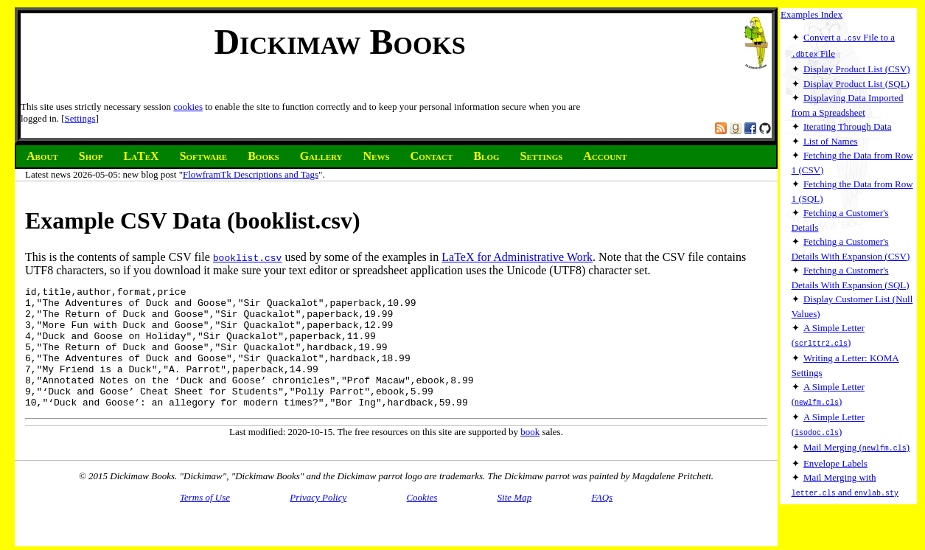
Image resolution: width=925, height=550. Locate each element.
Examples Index (811, 14)
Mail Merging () (856, 443)
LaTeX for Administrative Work (517, 257)
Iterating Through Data (847, 124)
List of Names (830, 139)
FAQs (601, 509)
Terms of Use (205, 509)
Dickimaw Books (339, 41)
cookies (188, 106)
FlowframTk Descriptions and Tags (250, 174)
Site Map (515, 509)
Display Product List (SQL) (856, 82)
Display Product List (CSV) (856, 67)
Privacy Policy (318, 509)
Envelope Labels (835, 458)
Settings (80, 118)
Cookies (421, 509)
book (530, 456)
